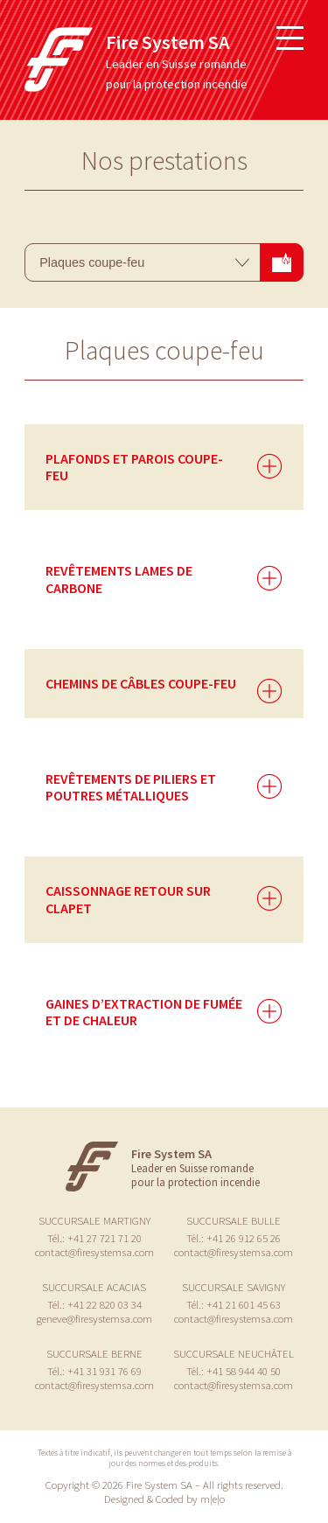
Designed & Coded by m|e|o (164, 1499)
